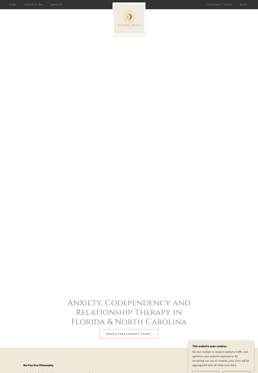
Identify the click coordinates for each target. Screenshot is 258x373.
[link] (129, 3)
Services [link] (57, 4)
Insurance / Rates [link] (220, 4)
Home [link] (12, 4)
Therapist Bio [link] (33, 4)
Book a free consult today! (129, 333)
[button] (244, 5)
